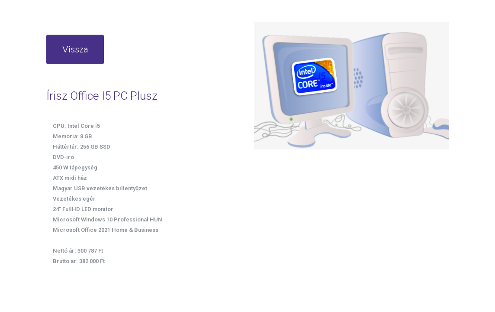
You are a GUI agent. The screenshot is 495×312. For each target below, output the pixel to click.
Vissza (75, 49)
